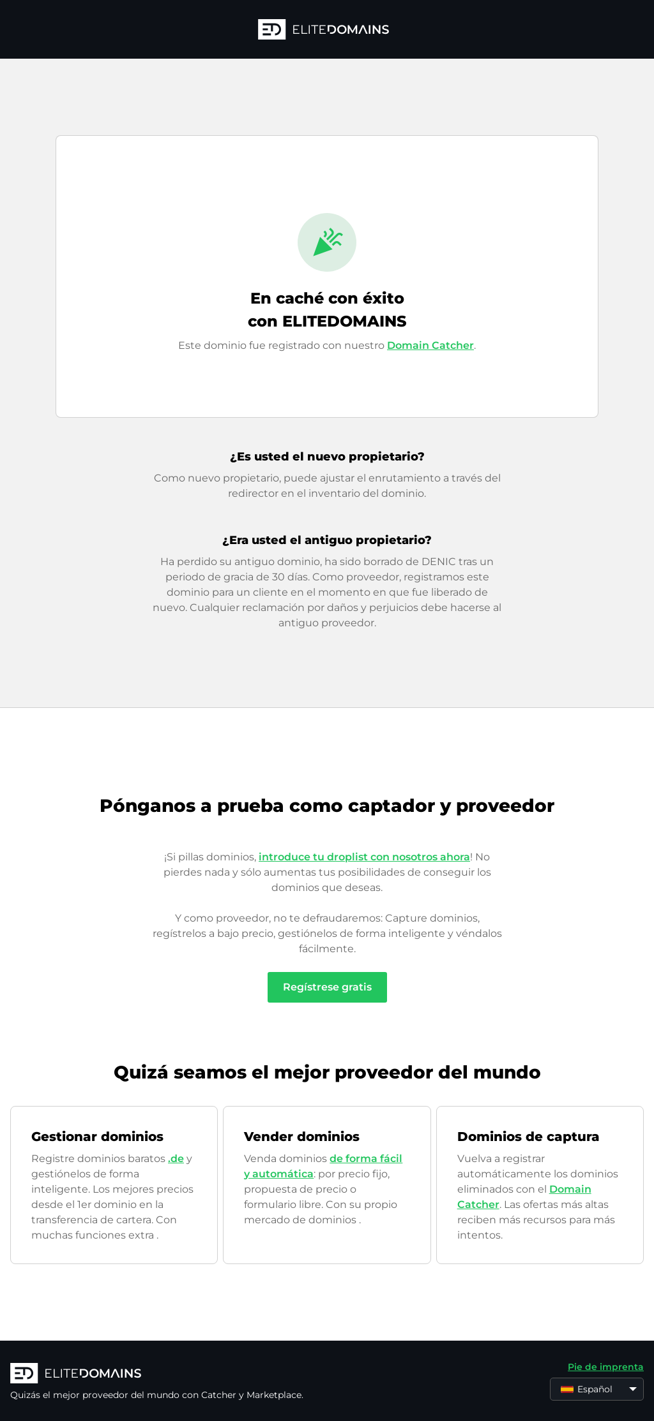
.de (176, 1158)
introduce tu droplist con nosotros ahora (364, 857)
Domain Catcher (430, 345)
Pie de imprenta (606, 1367)
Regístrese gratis (327, 987)
